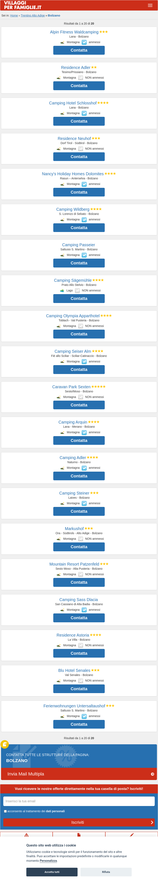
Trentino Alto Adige (33, 15)
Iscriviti (112, 822)
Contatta (79, 50)
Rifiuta (106, 872)
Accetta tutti (51, 872)
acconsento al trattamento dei (34, 811)
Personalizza (48, 861)
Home (14, 15)
